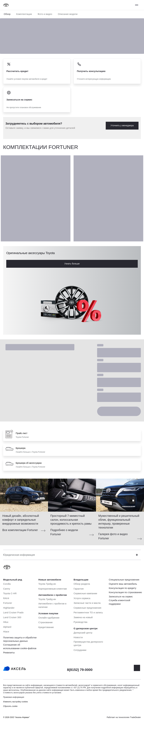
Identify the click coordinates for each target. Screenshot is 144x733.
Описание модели (68, 14)
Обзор (7, 14)
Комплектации (24, 14)
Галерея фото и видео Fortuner (113, 536)
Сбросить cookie (10, 706)
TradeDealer (135, 717)
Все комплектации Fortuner (20, 530)
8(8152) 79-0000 (80, 670)
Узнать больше (72, 263)
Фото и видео (45, 14)
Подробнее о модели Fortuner (64, 532)
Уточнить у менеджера (122, 125)
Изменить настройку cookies (15, 702)
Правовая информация (13, 697)
